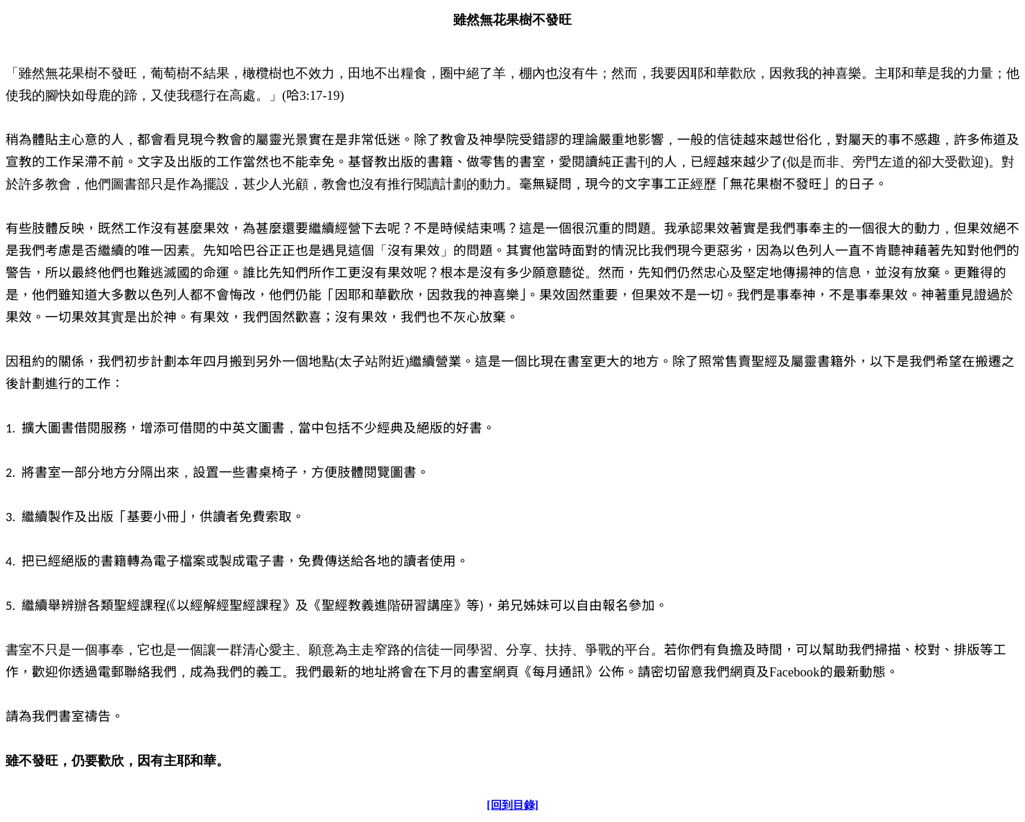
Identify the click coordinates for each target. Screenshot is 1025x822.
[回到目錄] (512, 805)
